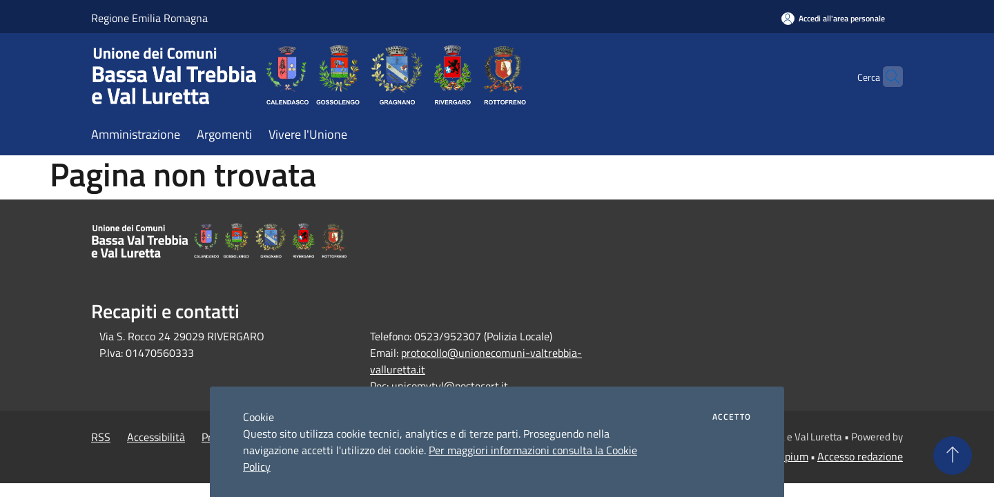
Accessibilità (156, 437)
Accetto (731, 417)
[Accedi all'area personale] (833, 18)
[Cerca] (886, 76)
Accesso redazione (860, 456)
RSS (100, 437)
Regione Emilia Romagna (149, 18)
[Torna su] (952, 455)
